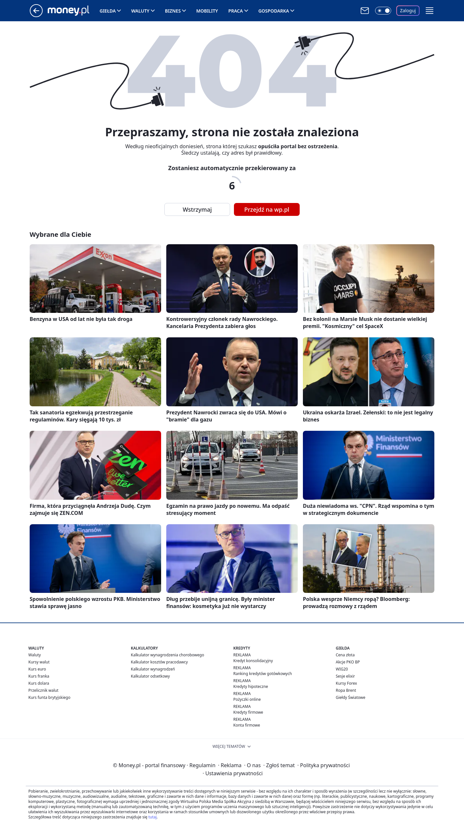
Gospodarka (273, 11)
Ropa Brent (346, 690)
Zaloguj (408, 10)
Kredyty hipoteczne (250, 686)
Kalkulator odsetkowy (150, 676)
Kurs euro (37, 669)
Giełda (108, 11)
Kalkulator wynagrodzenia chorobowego (167, 655)
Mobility (207, 11)
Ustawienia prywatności (233, 773)
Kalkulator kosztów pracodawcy (159, 662)
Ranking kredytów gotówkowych (262, 673)
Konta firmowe (246, 725)
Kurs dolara (38, 683)
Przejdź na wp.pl (266, 209)
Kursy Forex (346, 683)
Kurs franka (38, 676)
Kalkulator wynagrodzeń (153, 669)
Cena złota (345, 655)
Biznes (173, 11)
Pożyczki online (247, 699)
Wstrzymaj (197, 209)
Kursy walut (39, 662)
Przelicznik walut (43, 690)
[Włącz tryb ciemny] (383, 10)
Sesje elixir (345, 676)
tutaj (152, 817)
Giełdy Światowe (350, 697)
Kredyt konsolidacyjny (253, 660)
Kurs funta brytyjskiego (49, 697)
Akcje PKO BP (348, 662)
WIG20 (342, 669)
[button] (429, 10)
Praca (235, 11)
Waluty (140, 11)
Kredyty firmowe (248, 712)
